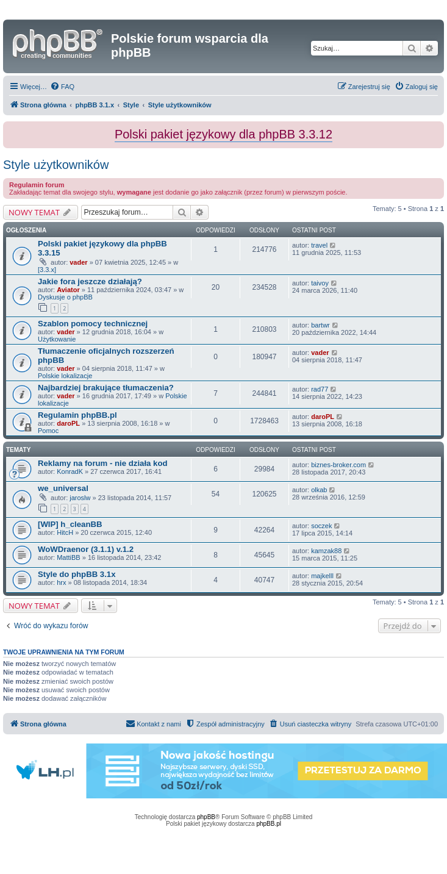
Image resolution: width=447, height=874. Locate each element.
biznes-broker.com (338, 464)
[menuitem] (62, 86)
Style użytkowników (56, 164)
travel (319, 245)
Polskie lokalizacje (65, 375)
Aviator (68, 289)
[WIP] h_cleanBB (70, 524)
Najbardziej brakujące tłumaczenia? (106, 387)
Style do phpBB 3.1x (77, 574)
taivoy (320, 283)
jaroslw (80, 497)
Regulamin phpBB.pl (77, 415)
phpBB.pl (268, 823)
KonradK (70, 471)
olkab (319, 489)
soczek (321, 525)
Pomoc (48, 430)
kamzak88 (326, 550)
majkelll (322, 575)
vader (78, 262)
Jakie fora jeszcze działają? (90, 281)
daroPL (68, 423)
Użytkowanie (57, 339)
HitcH (65, 532)
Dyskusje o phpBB (65, 297)
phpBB (206, 817)
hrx (61, 582)
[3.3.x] (47, 269)
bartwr (320, 325)
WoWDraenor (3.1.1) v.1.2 (86, 549)
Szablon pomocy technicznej (93, 323)
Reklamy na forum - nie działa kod (103, 463)
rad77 (319, 389)
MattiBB (68, 557)
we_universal (63, 488)
